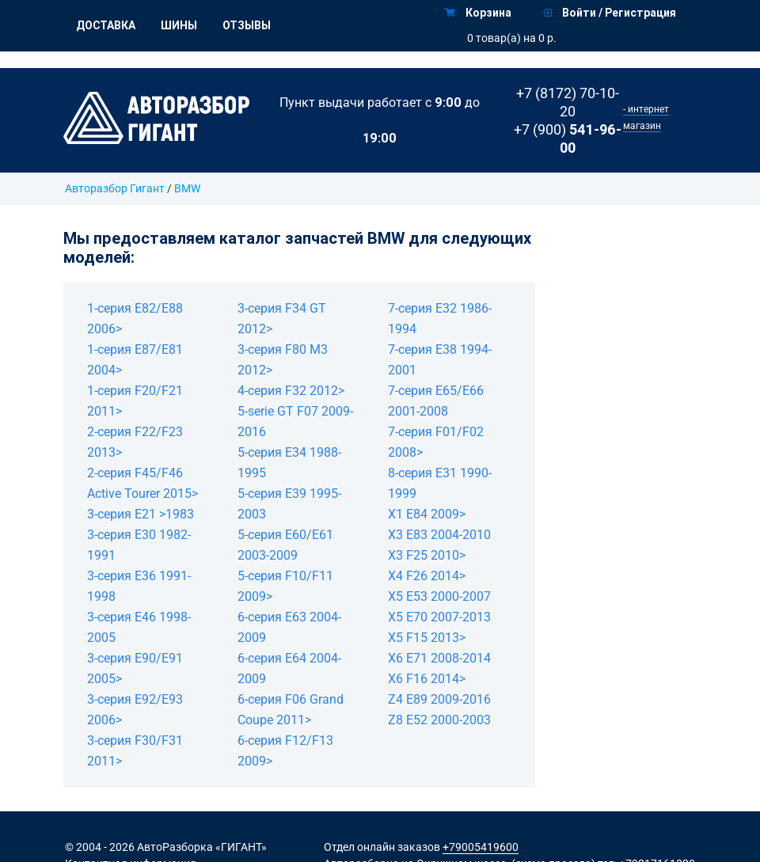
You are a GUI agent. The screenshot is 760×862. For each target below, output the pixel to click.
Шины (179, 25)
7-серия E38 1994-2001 (440, 360)
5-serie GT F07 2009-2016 (295, 421)
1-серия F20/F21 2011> (135, 401)
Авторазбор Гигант (115, 188)
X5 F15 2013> (427, 637)
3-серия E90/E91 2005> (135, 668)
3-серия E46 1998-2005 (139, 627)
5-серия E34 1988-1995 (289, 462)
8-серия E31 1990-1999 (440, 483)
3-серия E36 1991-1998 (139, 586)
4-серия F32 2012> (291, 390)
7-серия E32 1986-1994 (440, 318)
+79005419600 (481, 847)
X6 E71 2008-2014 (439, 658)
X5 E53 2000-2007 (439, 596)
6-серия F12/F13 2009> (285, 751)
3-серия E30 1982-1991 (139, 545)
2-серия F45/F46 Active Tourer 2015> (142, 483)
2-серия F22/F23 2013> (135, 442)
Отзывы (246, 25)
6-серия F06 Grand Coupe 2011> (291, 709)
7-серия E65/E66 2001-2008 (436, 401)
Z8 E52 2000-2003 (439, 719)
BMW (187, 188)
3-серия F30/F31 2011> (135, 751)
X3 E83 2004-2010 (439, 534)
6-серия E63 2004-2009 (289, 627)
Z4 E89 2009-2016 (439, 699)
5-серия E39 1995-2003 (289, 504)
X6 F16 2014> (427, 678)
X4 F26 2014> (427, 575)
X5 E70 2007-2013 (439, 617)
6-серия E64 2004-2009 (289, 668)
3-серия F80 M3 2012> (283, 360)
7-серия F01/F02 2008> (436, 442)
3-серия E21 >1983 (140, 514)
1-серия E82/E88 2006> (135, 318)
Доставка (105, 25)
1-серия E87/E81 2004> (135, 360)
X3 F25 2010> (427, 555)
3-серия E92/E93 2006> (135, 709)
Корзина (477, 13)
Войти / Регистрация (609, 13)
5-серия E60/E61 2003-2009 (285, 545)
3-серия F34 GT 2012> (282, 318)
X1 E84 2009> (427, 514)
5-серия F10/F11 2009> (285, 586)
